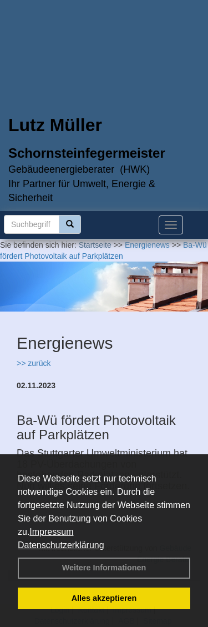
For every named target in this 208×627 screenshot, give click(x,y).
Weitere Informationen (104, 567)
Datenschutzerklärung (61, 545)
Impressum (51, 531)
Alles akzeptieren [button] (104, 598)
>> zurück (33, 363)
